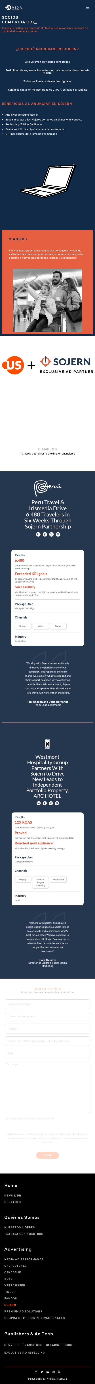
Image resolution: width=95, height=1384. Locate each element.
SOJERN (10, 1305)
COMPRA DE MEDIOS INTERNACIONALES (34, 1318)
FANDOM (10, 1298)
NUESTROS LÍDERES (19, 1227)
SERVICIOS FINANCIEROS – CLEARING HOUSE (38, 1345)
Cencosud (12, 1272)
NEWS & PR (12, 1195)
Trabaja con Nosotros (23, 1234)
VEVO (8, 1279)
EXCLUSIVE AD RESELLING (24, 1352)
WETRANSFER (14, 1285)
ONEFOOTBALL (15, 1266)
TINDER (10, 1292)
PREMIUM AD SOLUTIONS (23, 1311)
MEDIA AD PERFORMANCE (23, 1259)
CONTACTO (12, 1202)
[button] (87, 7)
